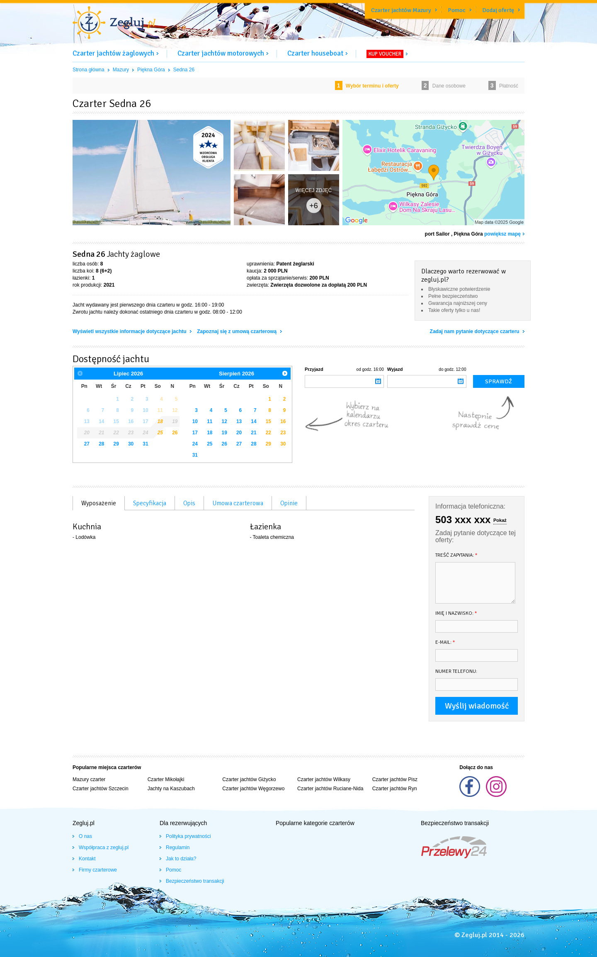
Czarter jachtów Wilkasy (323, 779)
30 (130, 444)
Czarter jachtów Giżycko (249, 779)
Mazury (121, 70)
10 (195, 421)
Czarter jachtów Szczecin (101, 788)
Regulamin (177, 847)
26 (174, 433)
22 (268, 433)
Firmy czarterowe (98, 870)
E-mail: (445, 642)
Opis (189, 503)
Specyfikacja (149, 503)
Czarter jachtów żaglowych (113, 53)
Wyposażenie (98, 503)
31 (145, 444)
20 (239, 433)
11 (209, 421)
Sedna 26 (183, 70)
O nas (85, 836)
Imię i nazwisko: (456, 613)
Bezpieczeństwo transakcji (195, 881)
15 (268, 421)
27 (87, 444)
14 (253, 421)
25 (209, 444)
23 (283, 433)
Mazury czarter (89, 779)
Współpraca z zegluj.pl (104, 847)
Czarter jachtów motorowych (220, 53)
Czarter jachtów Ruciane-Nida (330, 788)
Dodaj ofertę (498, 10)
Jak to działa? (181, 859)
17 (195, 433)
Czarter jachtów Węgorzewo (253, 788)
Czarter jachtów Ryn (394, 788)
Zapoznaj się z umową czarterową (237, 331)
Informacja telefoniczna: (470, 506)
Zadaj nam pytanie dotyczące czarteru (475, 331)
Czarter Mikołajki (166, 779)
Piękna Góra (151, 70)
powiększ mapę (502, 234)
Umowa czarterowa (237, 503)
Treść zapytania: (456, 555)
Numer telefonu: (456, 671)
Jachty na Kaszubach (171, 788)
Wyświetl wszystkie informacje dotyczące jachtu (130, 331)
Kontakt (87, 859)
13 (239, 421)
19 (224, 433)
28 (101, 444)
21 (253, 433)
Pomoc (457, 10)
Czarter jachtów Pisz (394, 779)
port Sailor (437, 234)
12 (224, 421)
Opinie (289, 503)
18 (209, 433)
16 (283, 421)
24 (195, 444)
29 (116, 444)
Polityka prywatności (188, 836)
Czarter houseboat (315, 53)
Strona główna (88, 70)
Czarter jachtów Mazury (401, 10)
